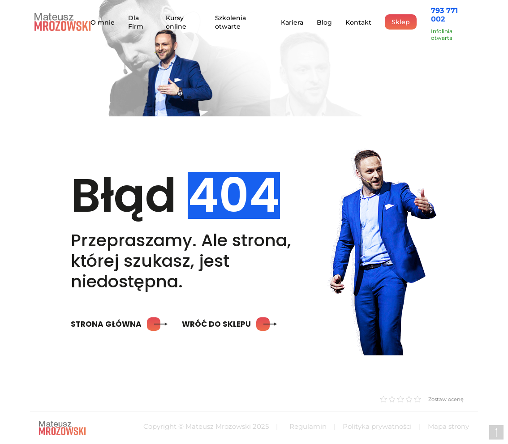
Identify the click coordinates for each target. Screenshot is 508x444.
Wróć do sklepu (226, 324)
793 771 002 (444, 14)
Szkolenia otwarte (230, 22)
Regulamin (308, 426)
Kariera (292, 22)
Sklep (401, 22)
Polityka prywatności (377, 426)
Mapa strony (448, 426)
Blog (324, 22)
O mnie (102, 22)
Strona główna (115, 324)
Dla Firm (135, 22)
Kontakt (358, 22)
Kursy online (176, 22)
